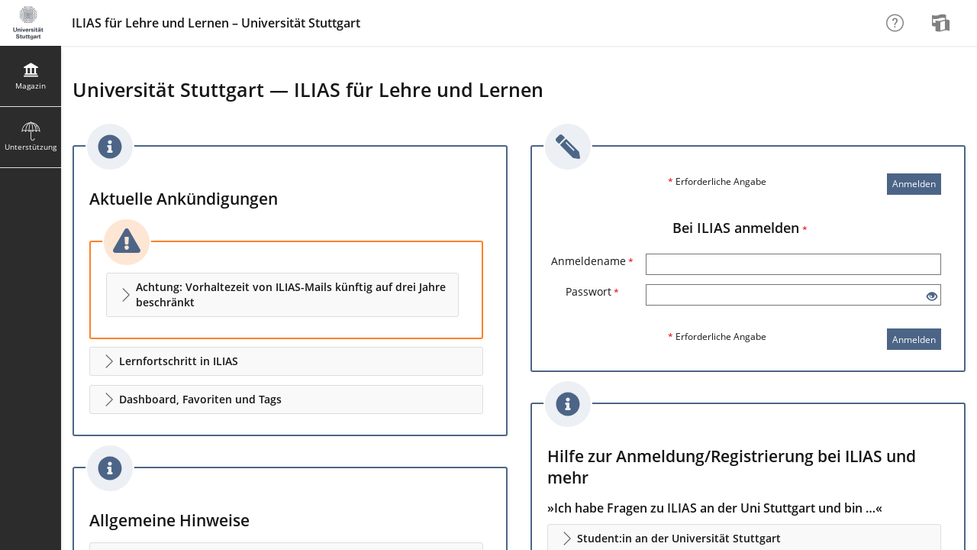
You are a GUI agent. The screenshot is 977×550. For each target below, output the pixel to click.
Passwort (592, 291)
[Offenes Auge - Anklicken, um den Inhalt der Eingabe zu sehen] (932, 297)
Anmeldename (592, 261)
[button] (282, 295)
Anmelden (914, 183)
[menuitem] (943, 23)
